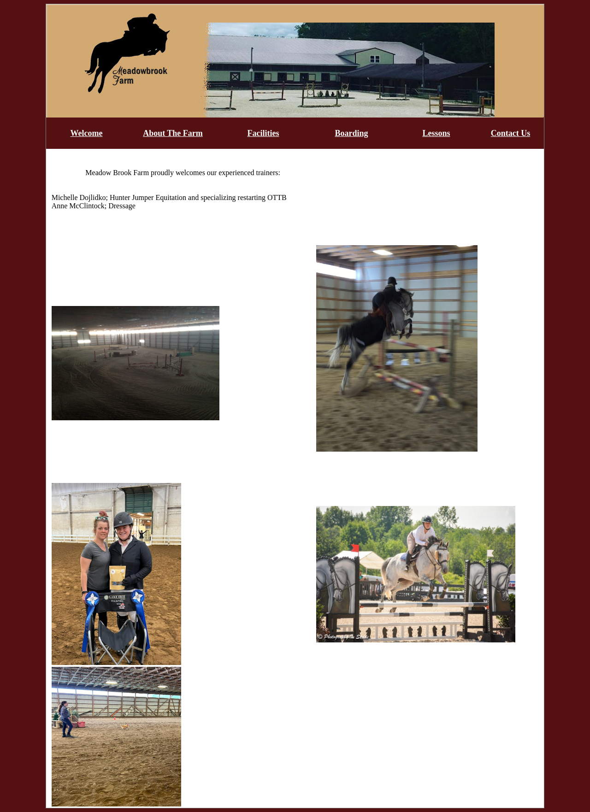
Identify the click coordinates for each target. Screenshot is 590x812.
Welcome (87, 133)
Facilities (263, 133)
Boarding (351, 133)
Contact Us (511, 133)
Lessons (436, 133)
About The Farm (173, 133)
